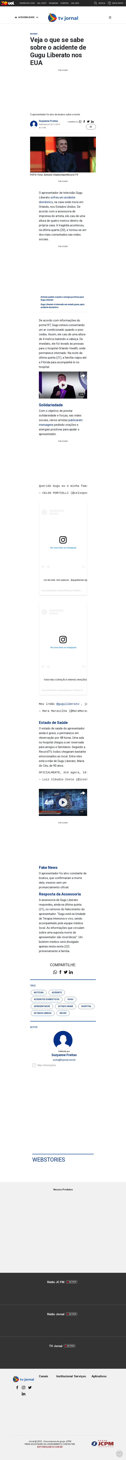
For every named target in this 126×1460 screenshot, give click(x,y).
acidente (57, 992)
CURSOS (65, 3)
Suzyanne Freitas (48, 121)
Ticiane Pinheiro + (82, 690)
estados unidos (42, 1013)
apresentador (42, 1006)
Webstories (48, 1159)
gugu (70, 999)
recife (63, 1013)
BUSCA (99, 3)
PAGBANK (53, 3)
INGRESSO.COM (27, 3)
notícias (39, 992)
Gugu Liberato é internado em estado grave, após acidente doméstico (62, 305)
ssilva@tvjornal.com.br (64, 1060)
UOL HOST (42, 3)
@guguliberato (67, 704)
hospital (86, 1006)
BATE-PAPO (115, 3)
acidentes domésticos (46, 999)
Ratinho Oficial (80, 590)
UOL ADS (75, 3)
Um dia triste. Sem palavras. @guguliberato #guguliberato (70, 580)
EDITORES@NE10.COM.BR (50, 1447)
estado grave (65, 1006)
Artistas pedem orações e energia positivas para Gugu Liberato (62, 298)
